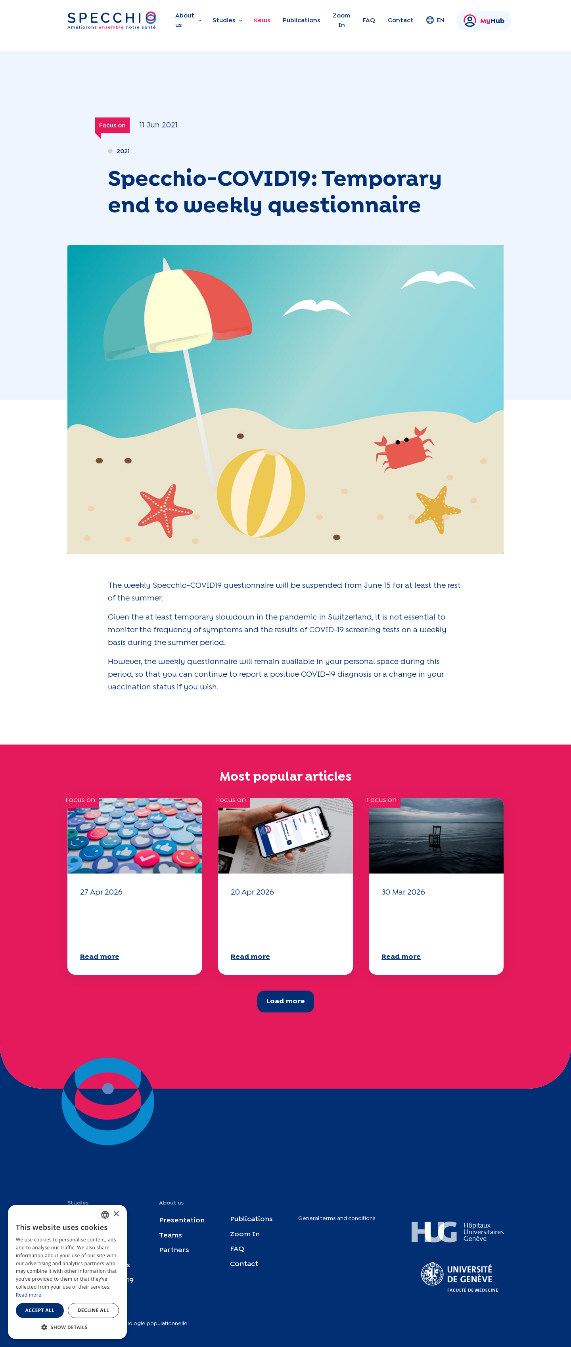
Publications (301, 20)
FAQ (369, 20)
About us (184, 20)
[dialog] (67, 1272)
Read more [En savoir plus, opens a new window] (28, 1294)
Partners (174, 1250)
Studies (224, 20)
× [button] (116, 1214)
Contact (401, 20)
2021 (123, 151)
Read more (99, 957)
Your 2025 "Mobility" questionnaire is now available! (130, 923)
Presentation (182, 1221)
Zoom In (341, 20)
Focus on (112, 125)
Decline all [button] (93, 1310)
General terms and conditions (337, 1218)
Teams (170, 1235)
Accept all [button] (40, 1310)
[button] (67, 1327)
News (261, 20)
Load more (285, 1001)
